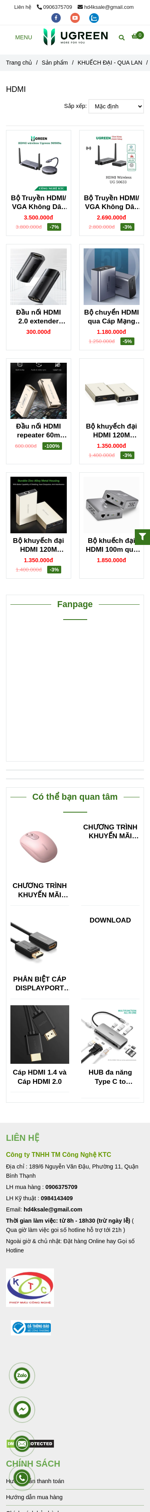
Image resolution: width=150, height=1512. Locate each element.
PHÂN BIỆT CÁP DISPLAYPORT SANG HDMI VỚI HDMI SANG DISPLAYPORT (39, 984)
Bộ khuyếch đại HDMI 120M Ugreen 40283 (111, 430)
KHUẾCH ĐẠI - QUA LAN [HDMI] (110, 62)
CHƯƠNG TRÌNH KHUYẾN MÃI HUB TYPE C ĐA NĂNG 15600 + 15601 (40, 890)
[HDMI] (76, 36)
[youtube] (76, 17)
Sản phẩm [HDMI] (55, 62)
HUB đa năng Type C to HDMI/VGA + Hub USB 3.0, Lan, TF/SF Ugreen (110, 1077)
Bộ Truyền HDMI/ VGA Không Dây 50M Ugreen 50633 (111, 202)
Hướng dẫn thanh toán (35, 1481)
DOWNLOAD (110, 920)
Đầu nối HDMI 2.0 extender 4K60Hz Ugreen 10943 (38, 316)
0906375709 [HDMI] (54, 7)
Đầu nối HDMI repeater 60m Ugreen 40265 (38, 430)
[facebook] (56, 17)
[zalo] (94, 17)
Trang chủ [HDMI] (19, 62)
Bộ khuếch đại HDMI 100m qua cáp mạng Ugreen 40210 (111, 545)
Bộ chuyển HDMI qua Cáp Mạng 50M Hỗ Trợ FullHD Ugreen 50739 (111, 316)
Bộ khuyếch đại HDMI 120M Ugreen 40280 (38, 545)
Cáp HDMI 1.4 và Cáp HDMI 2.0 (39, 1076)
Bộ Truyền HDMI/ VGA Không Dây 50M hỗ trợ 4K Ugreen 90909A (38, 202)
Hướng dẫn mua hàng (34, 1497)
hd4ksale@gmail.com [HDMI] (106, 7)
